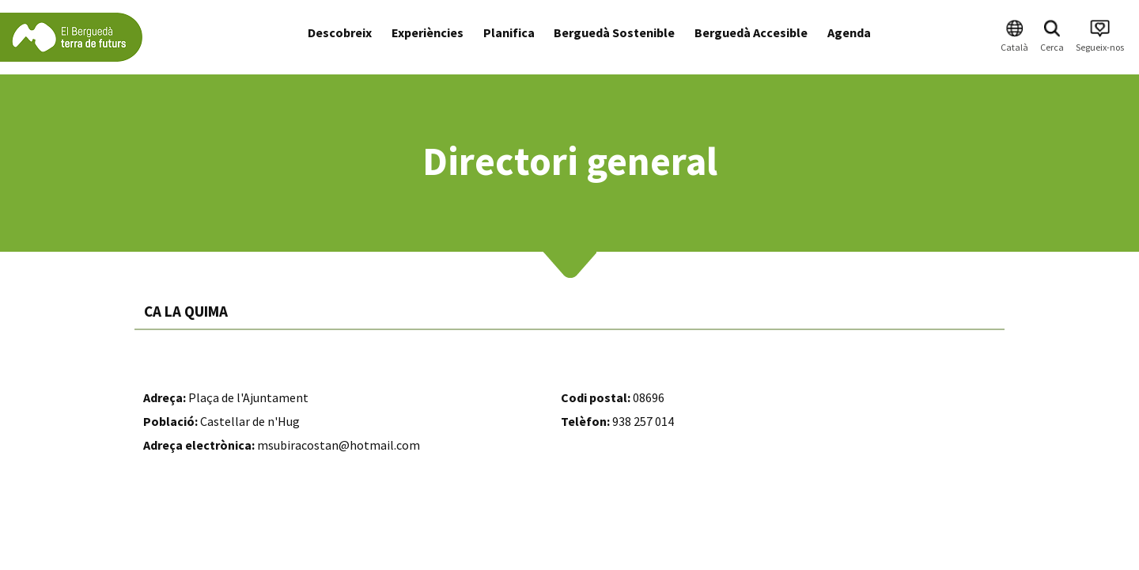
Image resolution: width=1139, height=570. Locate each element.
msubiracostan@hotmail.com (338, 445)
